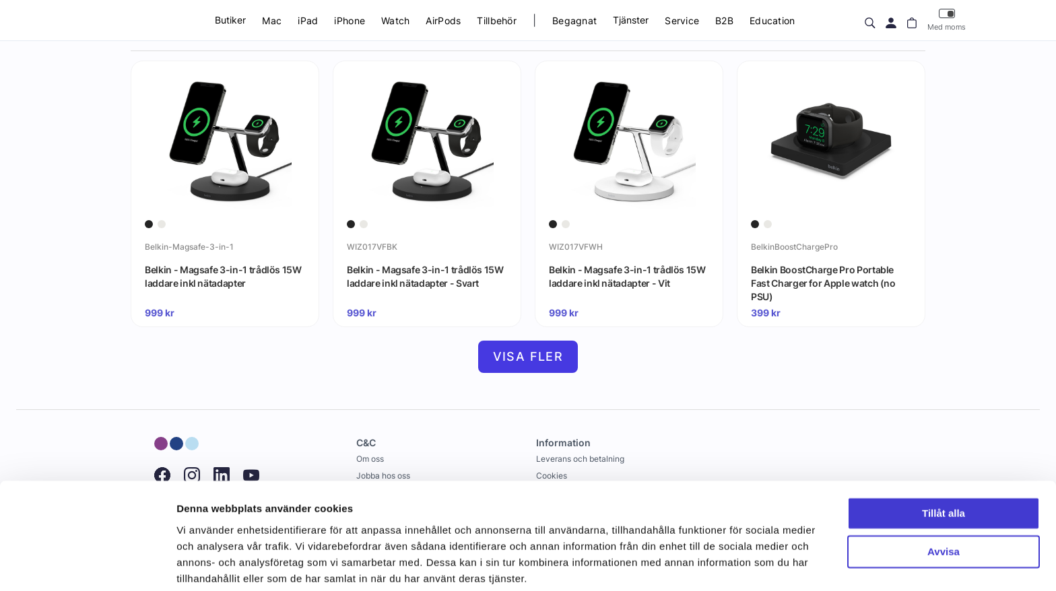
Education (772, 20)
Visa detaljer (206, 564)
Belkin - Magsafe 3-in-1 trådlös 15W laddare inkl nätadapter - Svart (425, 276)
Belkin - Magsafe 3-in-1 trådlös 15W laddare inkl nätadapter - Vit (627, 276)
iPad (308, 20)
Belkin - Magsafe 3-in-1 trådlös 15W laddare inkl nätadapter (223, 276)
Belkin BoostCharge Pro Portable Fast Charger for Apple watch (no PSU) (823, 283)
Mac (272, 20)
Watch (395, 20)
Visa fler (528, 356)
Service (682, 20)
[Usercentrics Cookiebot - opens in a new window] (87, 565)
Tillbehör (497, 20)
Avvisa (943, 500)
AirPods (443, 20)
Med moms (946, 20)
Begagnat (574, 20)
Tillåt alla (943, 462)
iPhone (349, 20)
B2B (724, 20)
